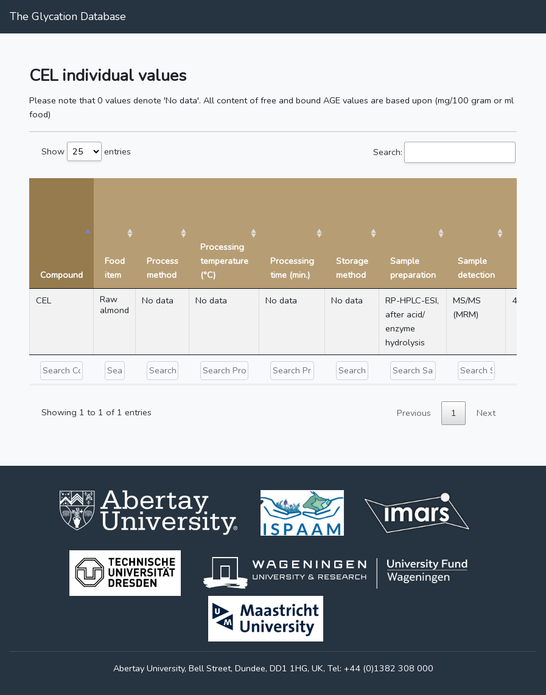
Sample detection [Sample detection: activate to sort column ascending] (476, 268)
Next (486, 413)
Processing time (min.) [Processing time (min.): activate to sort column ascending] (292, 268)
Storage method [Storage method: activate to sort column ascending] (352, 268)
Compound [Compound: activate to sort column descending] (61, 275)
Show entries (86, 151)
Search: (444, 152)
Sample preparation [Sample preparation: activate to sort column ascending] (413, 268)
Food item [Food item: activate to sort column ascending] (115, 268)
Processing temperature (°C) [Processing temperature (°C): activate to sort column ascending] (224, 261)
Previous (414, 413)
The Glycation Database (68, 16)
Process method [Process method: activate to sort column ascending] (162, 268)
